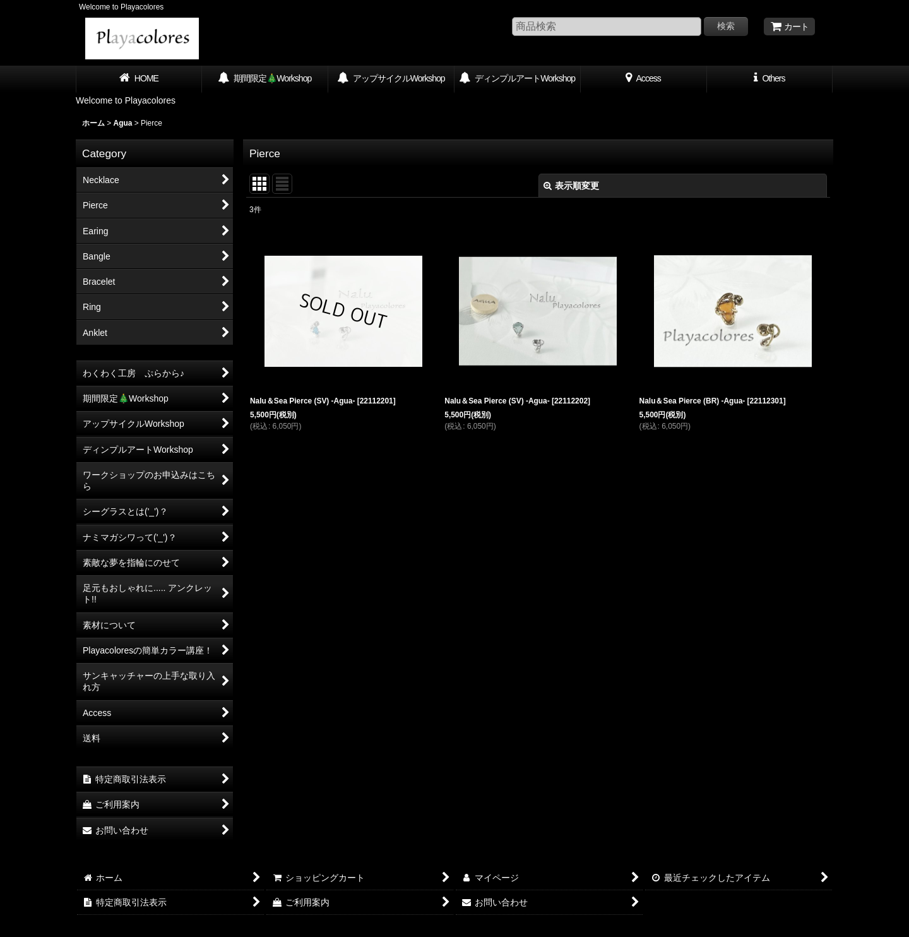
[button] (770, 79)
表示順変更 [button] (571, 186)
